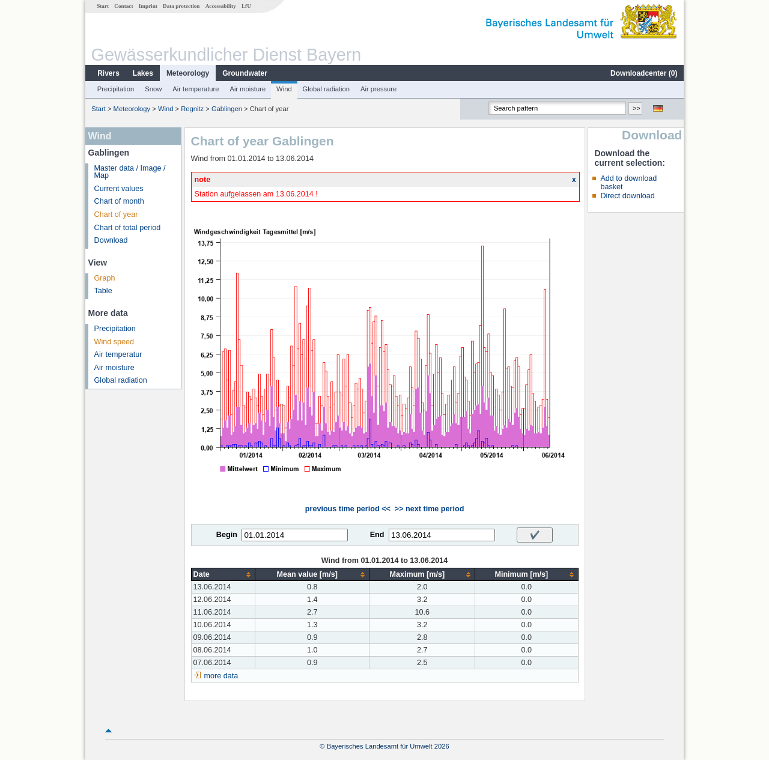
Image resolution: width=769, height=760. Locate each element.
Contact (123, 6)
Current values (119, 188)
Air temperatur (118, 354)
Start (103, 6)
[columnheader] (223, 574)
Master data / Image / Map (130, 172)
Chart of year (116, 214)
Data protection (181, 6)
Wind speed (114, 342)
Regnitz (192, 108)
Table (103, 291)
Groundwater (244, 73)
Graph (104, 278)
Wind (284, 89)
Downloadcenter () (643, 73)
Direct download (627, 196)
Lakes (143, 73)
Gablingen (226, 108)
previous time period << (348, 509)
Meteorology (187, 73)
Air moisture (247, 89)
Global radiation (326, 89)
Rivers (108, 73)
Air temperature (195, 89)
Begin (226, 534)
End (377, 534)
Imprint (148, 6)
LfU (246, 6)
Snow (153, 89)
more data (221, 676)
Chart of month (119, 201)
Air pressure (378, 89)
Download (111, 240)
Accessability (220, 6)
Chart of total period (127, 227)
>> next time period (429, 509)
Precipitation (116, 89)
